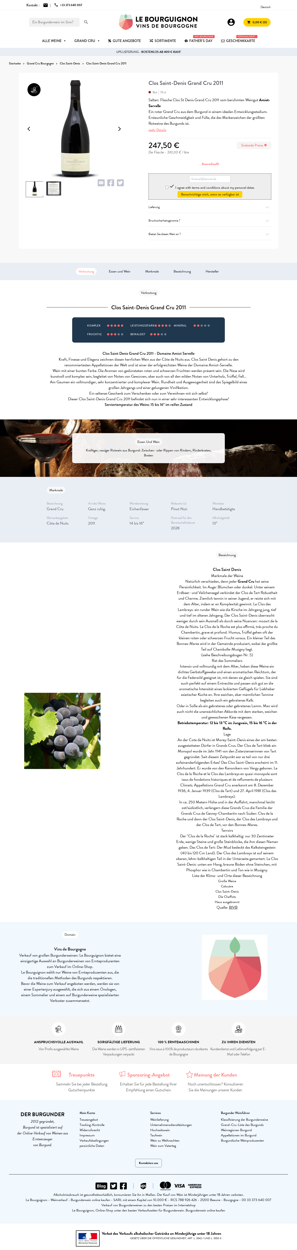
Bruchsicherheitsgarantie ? (209, 220)
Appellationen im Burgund (238, 1135)
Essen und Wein (119, 271)
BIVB (233, 907)
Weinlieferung (159, 1119)
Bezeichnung (182, 271)
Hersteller (212, 271)
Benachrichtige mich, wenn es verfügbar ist (210, 194)
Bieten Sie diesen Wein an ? (209, 234)
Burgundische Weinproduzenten (242, 1140)
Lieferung (209, 207)
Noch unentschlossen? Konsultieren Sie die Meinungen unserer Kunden (215, 1087)
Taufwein (156, 1135)
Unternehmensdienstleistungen (171, 1124)
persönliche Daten (92, 1145)
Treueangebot (89, 1119)
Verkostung (86, 271)
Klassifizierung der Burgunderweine (244, 1119)
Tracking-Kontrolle (92, 1124)
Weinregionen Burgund (236, 1130)
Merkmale (152, 271)
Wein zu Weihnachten (164, 1140)
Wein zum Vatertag (163, 1145)
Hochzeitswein (160, 1130)
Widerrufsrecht (90, 1130)
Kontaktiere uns (148, 1163)
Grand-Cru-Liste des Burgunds (242, 1124)
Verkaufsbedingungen (94, 1140)
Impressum (87, 1135)
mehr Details (157, 130)
